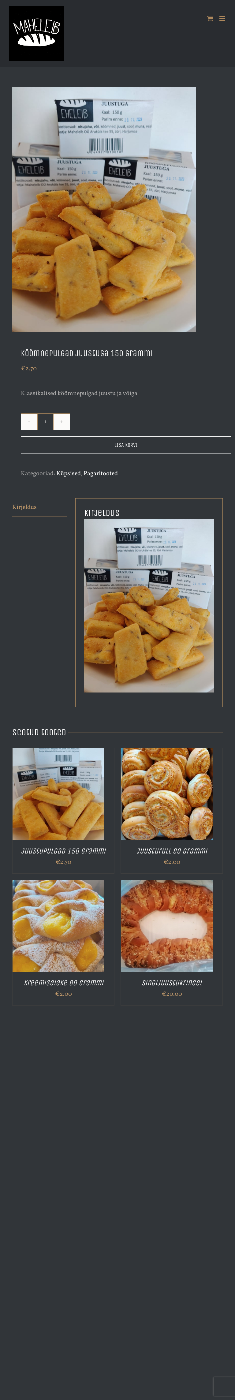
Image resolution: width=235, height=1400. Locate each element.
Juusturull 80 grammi (171, 851)
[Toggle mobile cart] (210, 18)
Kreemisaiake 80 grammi (63, 982)
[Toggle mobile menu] (222, 18)
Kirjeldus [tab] (24, 507)
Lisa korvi (126, 445)
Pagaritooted (101, 473)
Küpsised (68, 473)
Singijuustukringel (171, 982)
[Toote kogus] (45, 422)
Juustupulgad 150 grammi (63, 851)
